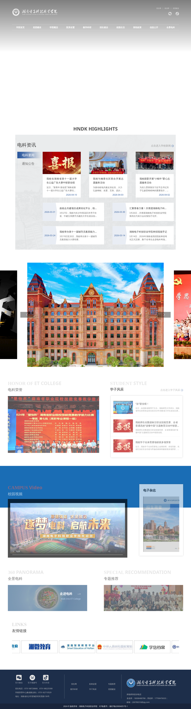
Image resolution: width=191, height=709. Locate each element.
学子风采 (93, 689)
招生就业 (104, 27)
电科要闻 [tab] (28, 155)
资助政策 (137, 27)
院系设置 (70, 27)
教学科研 (87, 27)
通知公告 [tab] (28, 163)
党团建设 (176, 8)
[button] (26, 315)
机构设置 (93, 684)
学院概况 (54, 27)
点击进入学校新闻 (162, 145)
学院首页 (20, 27)
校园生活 (120, 27)
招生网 (158, 8)
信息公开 (154, 27)
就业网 (167, 8)
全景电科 (170, 27)
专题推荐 (111, 684)
